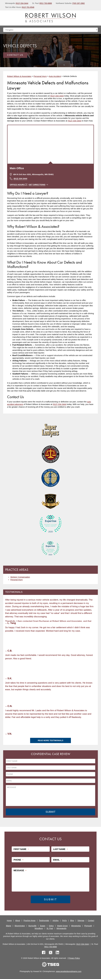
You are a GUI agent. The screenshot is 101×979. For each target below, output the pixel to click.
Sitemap (80, 920)
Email (57, 860)
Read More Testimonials (50, 740)
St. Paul (50, 928)
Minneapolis (61, 928)
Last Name (60, 849)
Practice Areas (29, 920)
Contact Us (15, 55)
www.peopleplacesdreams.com (68, 971)
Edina (51, 925)
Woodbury (39, 928)
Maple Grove (62, 925)
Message (20, 870)
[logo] (50, 18)
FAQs (64, 920)
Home (9, 920)
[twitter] (51, 952)
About (17, 920)
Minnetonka (76, 925)
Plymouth (88, 925)
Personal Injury (16, 580)
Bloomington (20, 925)
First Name (21, 849)
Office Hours (18, 184)
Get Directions (38, 184)
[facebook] (44, 952)
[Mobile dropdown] (50, 30)
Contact (91, 920)
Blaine (8, 925)
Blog (72, 920)
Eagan (42, 925)
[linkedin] (57, 952)
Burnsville (32, 925)
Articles (55, 920)
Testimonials (44, 920)
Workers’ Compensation (20, 577)
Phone (18, 860)
